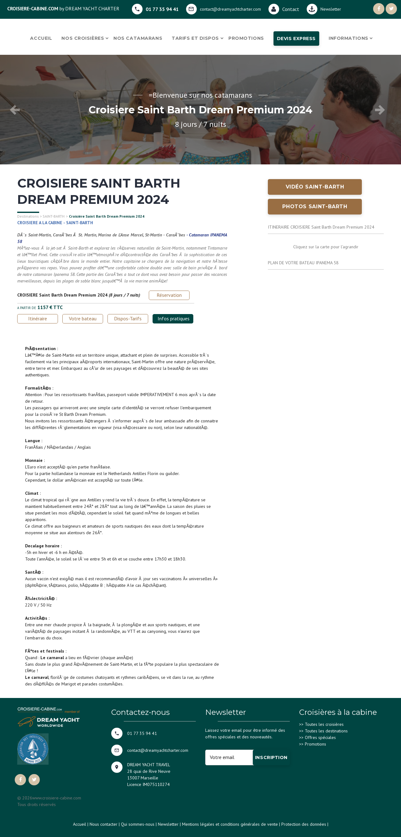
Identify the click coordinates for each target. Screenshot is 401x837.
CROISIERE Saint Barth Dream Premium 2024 (62, 295)
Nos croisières (82, 38)
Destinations (28, 216)
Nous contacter (103, 824)
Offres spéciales (320, 737)
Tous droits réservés (36, 804)
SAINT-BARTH (54, 216)
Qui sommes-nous (137, 824)
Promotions (246, 38)
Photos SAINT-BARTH (314, 206)
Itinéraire (37, 318)
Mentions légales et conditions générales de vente (230, 824)
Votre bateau (82, 318)
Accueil (41, 38)
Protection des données (303, 824)
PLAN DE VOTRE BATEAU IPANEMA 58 (303, 263)
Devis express (296, 38)
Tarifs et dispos (195, 38)
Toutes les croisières (324, 724)
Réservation (169, 295)
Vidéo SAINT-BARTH (315, 187)
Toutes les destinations (326, 731)
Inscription (271, 757)
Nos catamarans (137, 38)
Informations (348, 38)
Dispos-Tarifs (128, 318)
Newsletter (168, 824)
